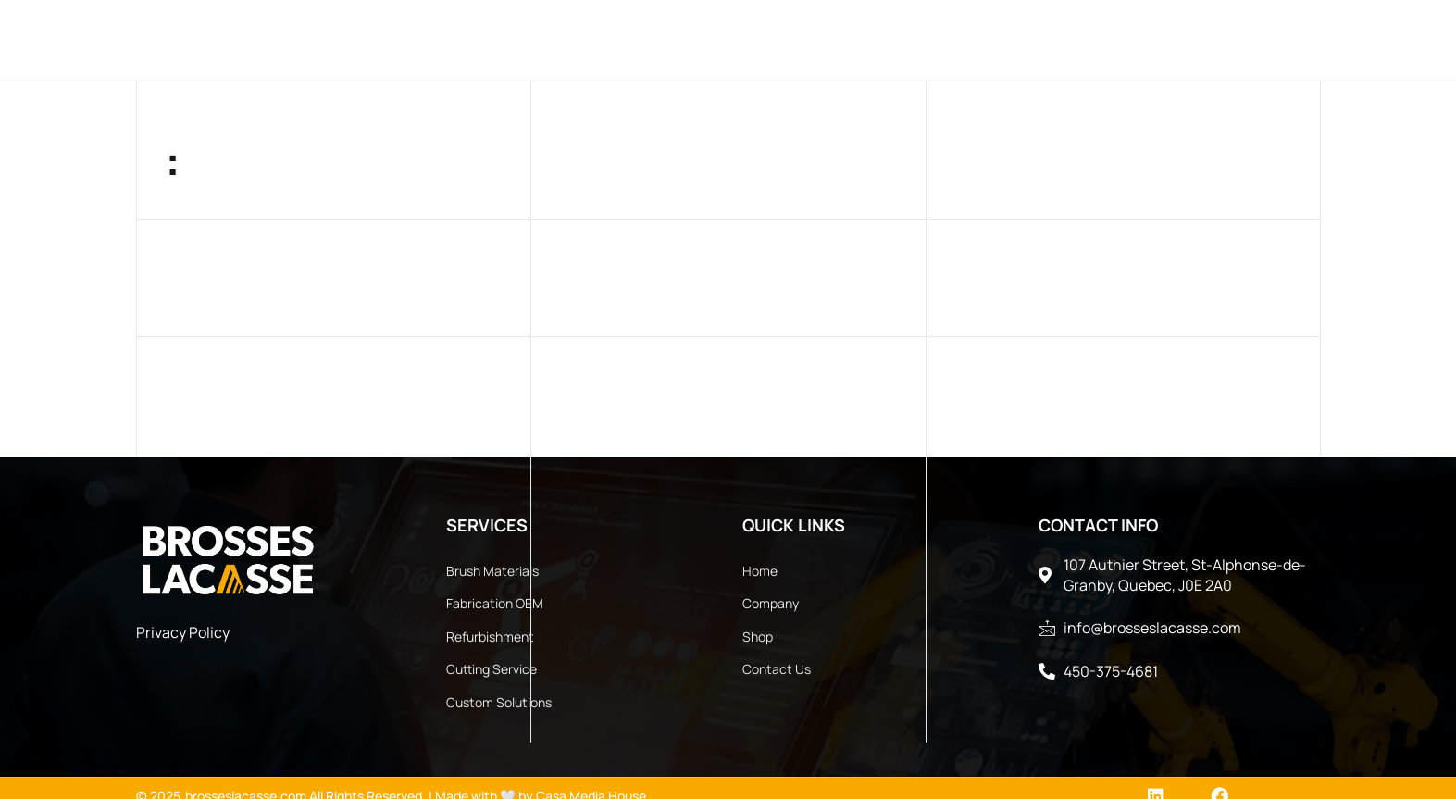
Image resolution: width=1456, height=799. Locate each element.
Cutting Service (491, 669)
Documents (1048, 39)
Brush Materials (492, 571)
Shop (757, 636)
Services (804, 40)
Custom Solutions (499, 702)
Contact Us (923, 39)
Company (448, 39)
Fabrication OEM (494, 603)
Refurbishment (490, 636)
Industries (682, 40)
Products (558, 40)
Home (361, 39)
